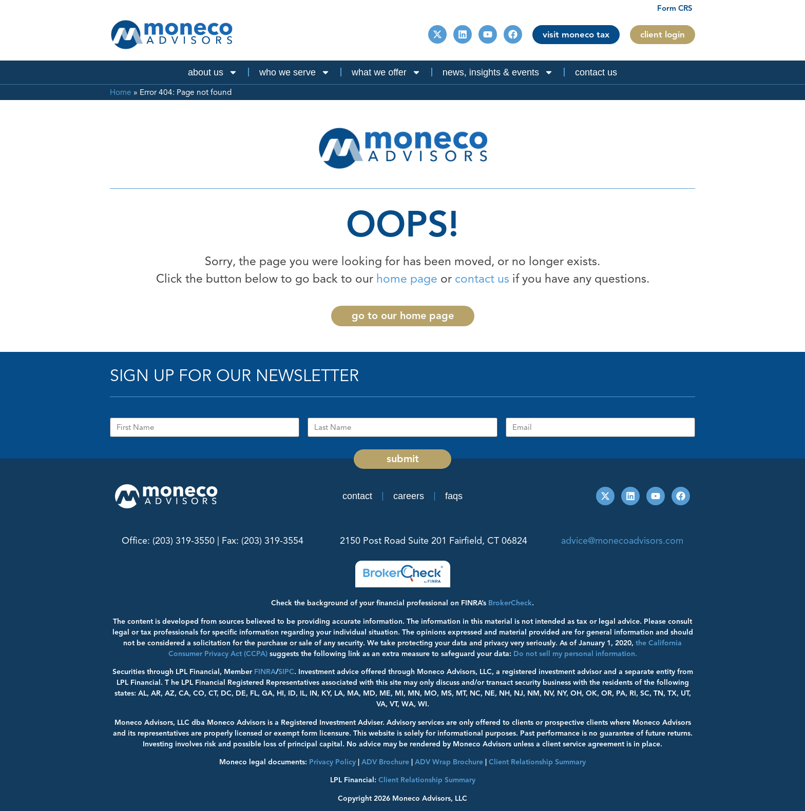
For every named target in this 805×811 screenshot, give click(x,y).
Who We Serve (294, 72)
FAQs (454, 496)
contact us (482, 278)
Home (120, 92)
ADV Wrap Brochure (449, 762)
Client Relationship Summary (426, 780)
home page (406, 278)
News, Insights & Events (498, 72)
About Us (213, 72)
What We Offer (386, 72)
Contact (357, 496)
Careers (408, 496)
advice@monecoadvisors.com (622, 540)
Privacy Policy (332, 762)
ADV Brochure (385, 762)
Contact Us (596, 72)
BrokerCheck (510, 603)
